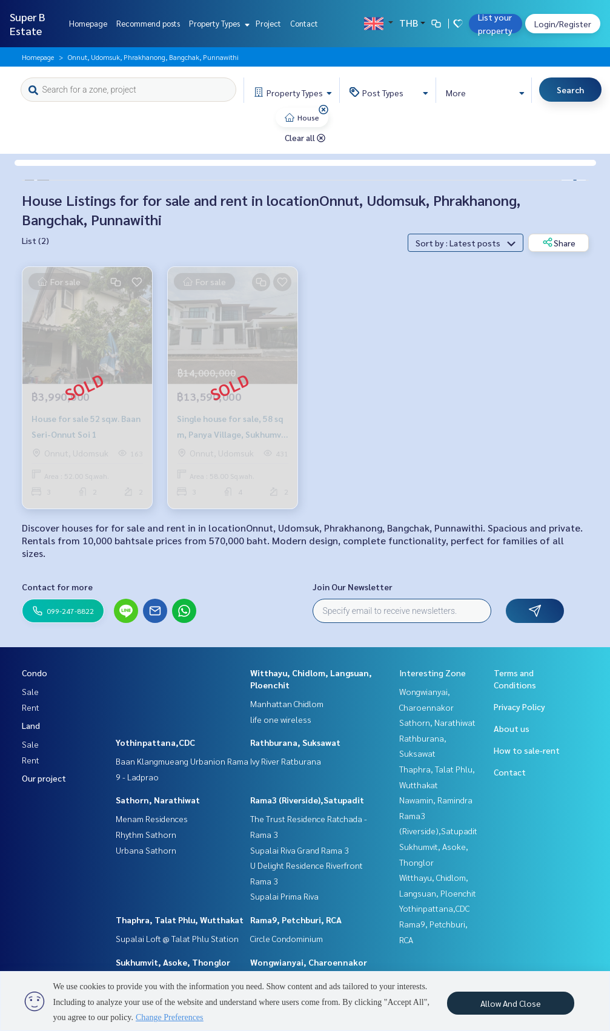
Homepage (88, 23)
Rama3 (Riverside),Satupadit (307, 799)
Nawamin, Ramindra (435, 799)
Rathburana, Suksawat (295, 742)
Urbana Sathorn (146, 850)
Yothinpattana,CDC (155, 742)
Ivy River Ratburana (285, 761)
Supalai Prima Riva (284, 896)
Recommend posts (148, 23)
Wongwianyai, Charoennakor (308, 962)
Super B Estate (27, 24)
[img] (323, 109)
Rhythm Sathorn (146, 834)
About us (511, 728)
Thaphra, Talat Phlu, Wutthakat (180, 919)
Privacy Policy (519, 706)
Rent (30, 707)
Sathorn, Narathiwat (158, 799)
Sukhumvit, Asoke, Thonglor (173, 962)
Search (570, 89)
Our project (44, 777)
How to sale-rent (527, 750)
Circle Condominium (286, 938)
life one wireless (280, 719)
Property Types (218, 23)
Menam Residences (152, 818)
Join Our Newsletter (353, 586)
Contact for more (57, 586)
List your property (495, 24)
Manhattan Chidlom (286, 703)
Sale (30, 691)
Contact (304, 23)
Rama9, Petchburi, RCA (296, 919)
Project (268, 23)
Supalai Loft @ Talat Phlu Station (177, 938)
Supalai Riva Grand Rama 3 (299, 850)
